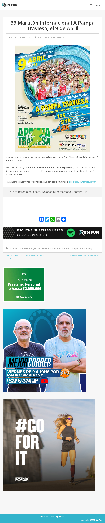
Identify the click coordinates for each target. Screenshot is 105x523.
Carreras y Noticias (57, 37)
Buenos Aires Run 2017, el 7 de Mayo (84, 256)
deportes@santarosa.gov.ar (82, 182)
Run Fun (14, 37)
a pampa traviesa (21, 248)
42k (10, 248)
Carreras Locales (43, 37)
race (81, 248)
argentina (35, 248)
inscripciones (54, 248)
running (88, 248)
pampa (74, 248)
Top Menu (95, 5)
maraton (66, 248)
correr (44, 248)
